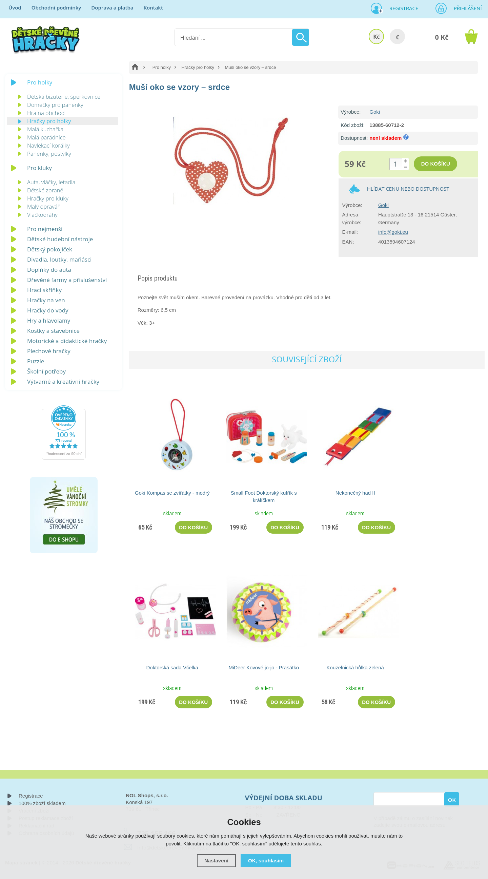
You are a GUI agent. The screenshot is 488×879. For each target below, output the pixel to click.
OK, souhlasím (266, 860)
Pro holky (161, 67)
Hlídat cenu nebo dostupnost (408, 188)
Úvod (14, 7)
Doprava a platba (112, 7)
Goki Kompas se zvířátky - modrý (172, 493)
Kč (376, 36)
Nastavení (216, 860)
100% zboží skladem (42, 803)
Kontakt (153, 7)
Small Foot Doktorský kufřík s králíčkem (264, 496)
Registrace (401, 8)
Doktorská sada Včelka (172, 667)
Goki (374, 112)
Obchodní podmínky (56, 7)
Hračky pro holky (197, 67)
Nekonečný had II (355, 493)
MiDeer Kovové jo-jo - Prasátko (263, 667)
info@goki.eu (393, 232)
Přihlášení (465, 8)
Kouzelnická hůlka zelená (355, 667)
